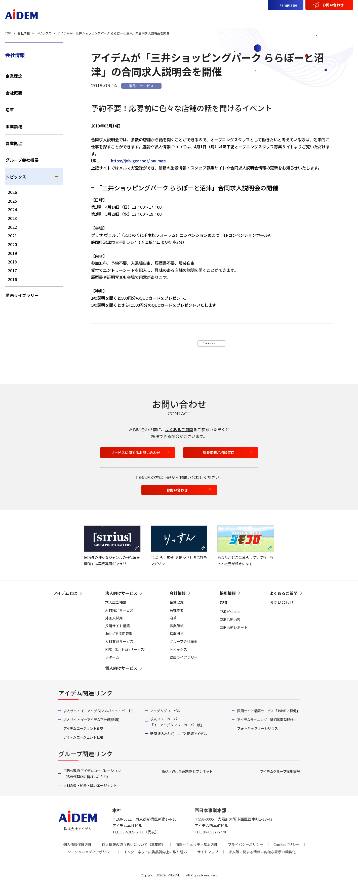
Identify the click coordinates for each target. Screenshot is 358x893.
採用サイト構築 (117, 630)
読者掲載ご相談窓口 (218, 457)
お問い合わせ (333, 4)
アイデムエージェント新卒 (83, 733)
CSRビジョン (230, 616)
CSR (317, 17)
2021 (12, 236)
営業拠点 (14, 143)
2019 (12, 253)
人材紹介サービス (119, 615)
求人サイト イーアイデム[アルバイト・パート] (98, 715)
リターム (112, 662)
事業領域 (14, 126)
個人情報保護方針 (77, 849)
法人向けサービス (218, 17)
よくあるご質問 (179, 434)
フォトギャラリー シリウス (257, 733)
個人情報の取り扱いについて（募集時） (133, 849)
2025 (12, 201)
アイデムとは (180, 17)
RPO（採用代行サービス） (126, 654)
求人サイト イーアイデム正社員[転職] (91, 724)
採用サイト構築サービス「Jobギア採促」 (268, 715)
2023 (12, 218)
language (288, 5)
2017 (12, 270)
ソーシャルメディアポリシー (90, 857)
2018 (12, 262)
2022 (12, 227)
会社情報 (295, 17)
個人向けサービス (261, 17)
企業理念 (14, 76)
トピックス (16, 177)
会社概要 (14, 93)
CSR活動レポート (234, 632)
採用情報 (340, 17)
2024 (12, 209)
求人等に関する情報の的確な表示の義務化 (262, 857)
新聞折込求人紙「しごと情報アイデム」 (180, 738)
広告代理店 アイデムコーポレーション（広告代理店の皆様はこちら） (92, 778)
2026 (12, 192)
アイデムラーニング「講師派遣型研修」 (267, 724)
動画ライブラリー (22, 295)
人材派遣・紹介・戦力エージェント (90, 790)
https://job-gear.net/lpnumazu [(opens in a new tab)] (139, 161)
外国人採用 (114, 623)
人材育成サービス (119, 646)
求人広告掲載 (115, 607)
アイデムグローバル (165, 715)
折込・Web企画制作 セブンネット (187, 776)
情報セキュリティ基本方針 (197, 849)
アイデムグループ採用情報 (280, 776)
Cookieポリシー (286, 849)
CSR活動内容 (230, 624)
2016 (12, 279)
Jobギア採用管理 (119, 638)
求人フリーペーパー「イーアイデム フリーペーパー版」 (177, 726)
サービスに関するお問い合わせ (135, 457)
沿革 (10, 110)
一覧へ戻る (209, 345)
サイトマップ (207, 857)
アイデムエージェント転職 (83, 742)
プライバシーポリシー (245, 849)
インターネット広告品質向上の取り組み (155, 857)
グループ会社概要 (22, 160)
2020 (12, 244)
